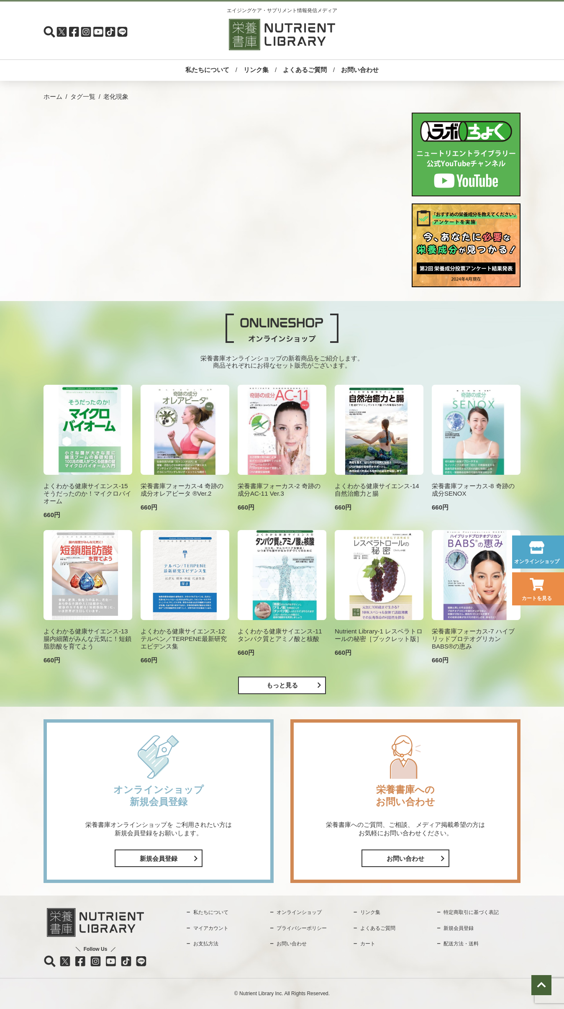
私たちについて (207, 69)
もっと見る (282, 685)
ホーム (53, 96)
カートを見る (537, 598)
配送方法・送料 (461, 944)
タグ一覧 (82, 96)
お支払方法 (205, 944)
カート (367, 944)
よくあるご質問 (305, 69)
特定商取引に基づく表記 (471, 912)
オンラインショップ (536, 561)
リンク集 (256, 69)
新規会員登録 (158, 858)
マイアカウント (210, 928)
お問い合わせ (360, 69)
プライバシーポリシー (302, 928)
